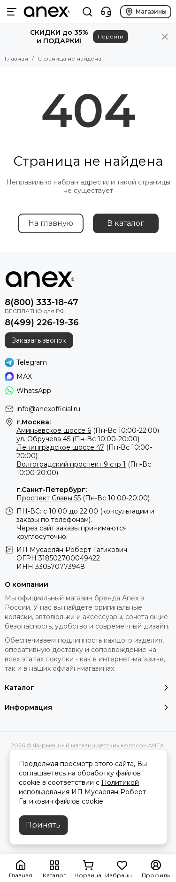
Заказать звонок (39, 340)
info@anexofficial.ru (48, 409)
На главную (50, 223)
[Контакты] (106, 11)
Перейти (110, 36)
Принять (43, 825)
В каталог (125, 223)
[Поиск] (87, 11)
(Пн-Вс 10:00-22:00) (87, 430)
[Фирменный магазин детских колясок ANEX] (46, 11)
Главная (16, 58)
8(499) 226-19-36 (42, 322)
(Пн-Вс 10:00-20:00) (77, 439)
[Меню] (11, 11)
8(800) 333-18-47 (41, 302)
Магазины (146, 12)
